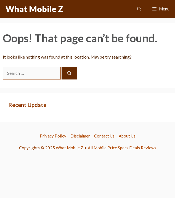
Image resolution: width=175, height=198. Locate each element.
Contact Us (104, 135)
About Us (127, 135)
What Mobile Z (34, 9)
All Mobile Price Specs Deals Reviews (122, 147)
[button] (139, 9)
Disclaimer (80, 135)
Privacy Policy (53, 135)
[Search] (69, 73)
